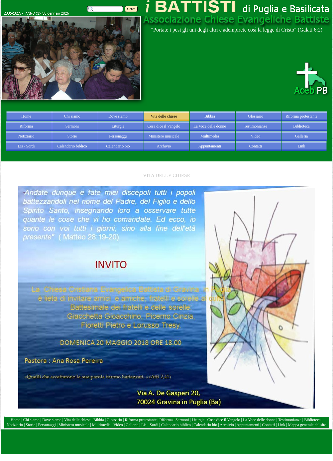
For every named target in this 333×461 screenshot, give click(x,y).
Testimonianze (289, 419)
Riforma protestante (141, 419)
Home (16, 419)
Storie (30, 424)
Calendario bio (205, 424)
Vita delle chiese (77, 419)
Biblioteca (312, 419)
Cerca (131, 9)
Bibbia (99, 419)
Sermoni (182, 419)
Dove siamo (51, 419)
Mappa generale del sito (307, 424)
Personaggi (47, 424)
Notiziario (15, 424)
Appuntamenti (248, 424)
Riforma (167, 419)
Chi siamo (31, 419)
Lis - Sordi (149, 424)
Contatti (269, 424)
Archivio (227, 424)
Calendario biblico (176, 424)
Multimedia (101, 424)
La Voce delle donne (259, 419)
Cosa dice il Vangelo (224, 419)
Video (118, 424)
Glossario (114, 419)
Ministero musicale (73, 424)
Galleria (132, 424)
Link (281, 424)
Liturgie (198, 419)
